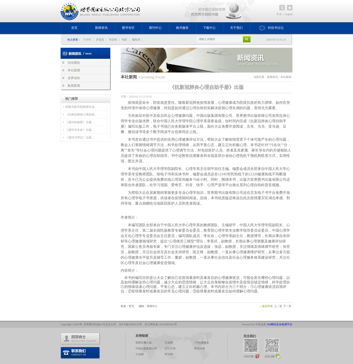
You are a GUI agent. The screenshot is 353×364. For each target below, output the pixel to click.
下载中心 (209, 27)
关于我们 (236, 27)
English (289, 14)
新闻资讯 (101, 27)
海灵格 (113, 39)
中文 (279, 14)
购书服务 (182, 27)
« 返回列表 (266, 306)
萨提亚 (100, 39)
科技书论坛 (271, 28)
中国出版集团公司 (146, 348)
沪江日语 (170, 348)
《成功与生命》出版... (79, 129)
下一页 (287, 306)
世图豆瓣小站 (144, 342)
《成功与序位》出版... (79, 137)
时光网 (169, 354)
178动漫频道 (201, 342)
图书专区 (128, 27)
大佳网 (140, 354)
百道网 (169, 342)
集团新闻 (74, 85)
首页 (74, 27)
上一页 (278, 306)
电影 (124, 39)
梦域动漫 (199, 348)
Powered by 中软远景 (254, 324)
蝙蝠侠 (136, 39)
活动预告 (74, 62)
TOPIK (87, 39)
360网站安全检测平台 (279, 324)
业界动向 (74, 78)
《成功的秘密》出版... (79, 122)
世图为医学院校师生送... (81, 107)
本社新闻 (74, 70)
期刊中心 (155, 27)
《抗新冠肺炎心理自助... (81, 114)
